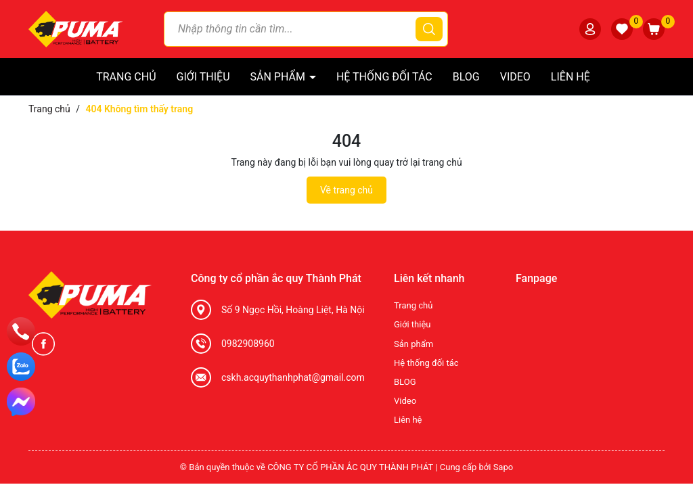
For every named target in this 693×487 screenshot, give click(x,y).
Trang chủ (126, 76)
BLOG (466, 76)
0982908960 (248, 343)
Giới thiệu (203, 76)
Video (515, 76)
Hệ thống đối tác (384, 76)
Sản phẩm (279, 76)
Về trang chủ (346, 190)
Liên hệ (570, 76)
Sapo (503, 467)
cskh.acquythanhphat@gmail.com (293, 377)
